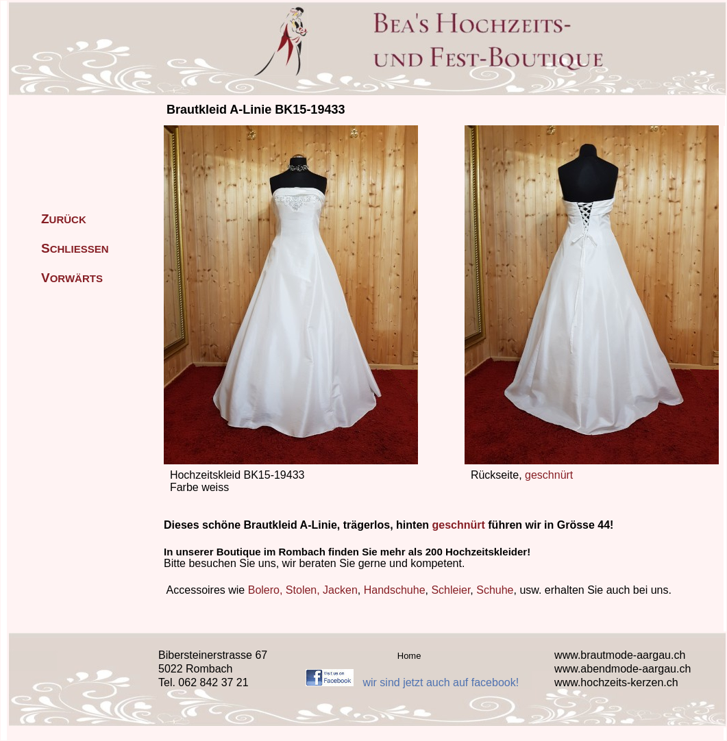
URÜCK (63, 219)
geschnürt (549, 475)
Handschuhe (395, 590)
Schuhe (494, 590)
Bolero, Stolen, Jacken (303, 590)
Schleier (450, 590)
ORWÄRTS (72, 278)
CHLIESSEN (75, 249)
